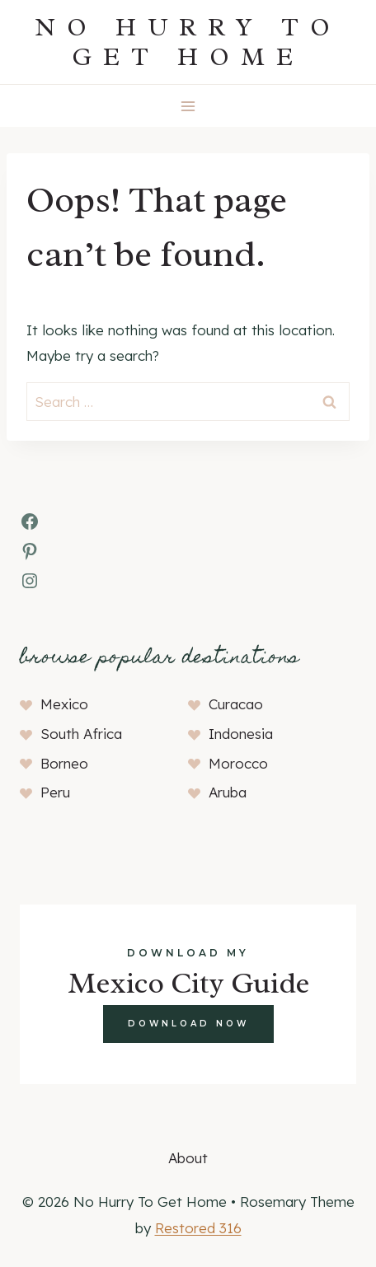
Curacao (236, 704)
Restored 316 (198, 1228)
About (188, 1157)
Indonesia (241, 733)
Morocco (238, 763)
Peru (55, 792)
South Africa (81, 733)
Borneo (64, 763)
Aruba (228, 792)
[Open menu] (188, 106)
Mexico (64, 704)
